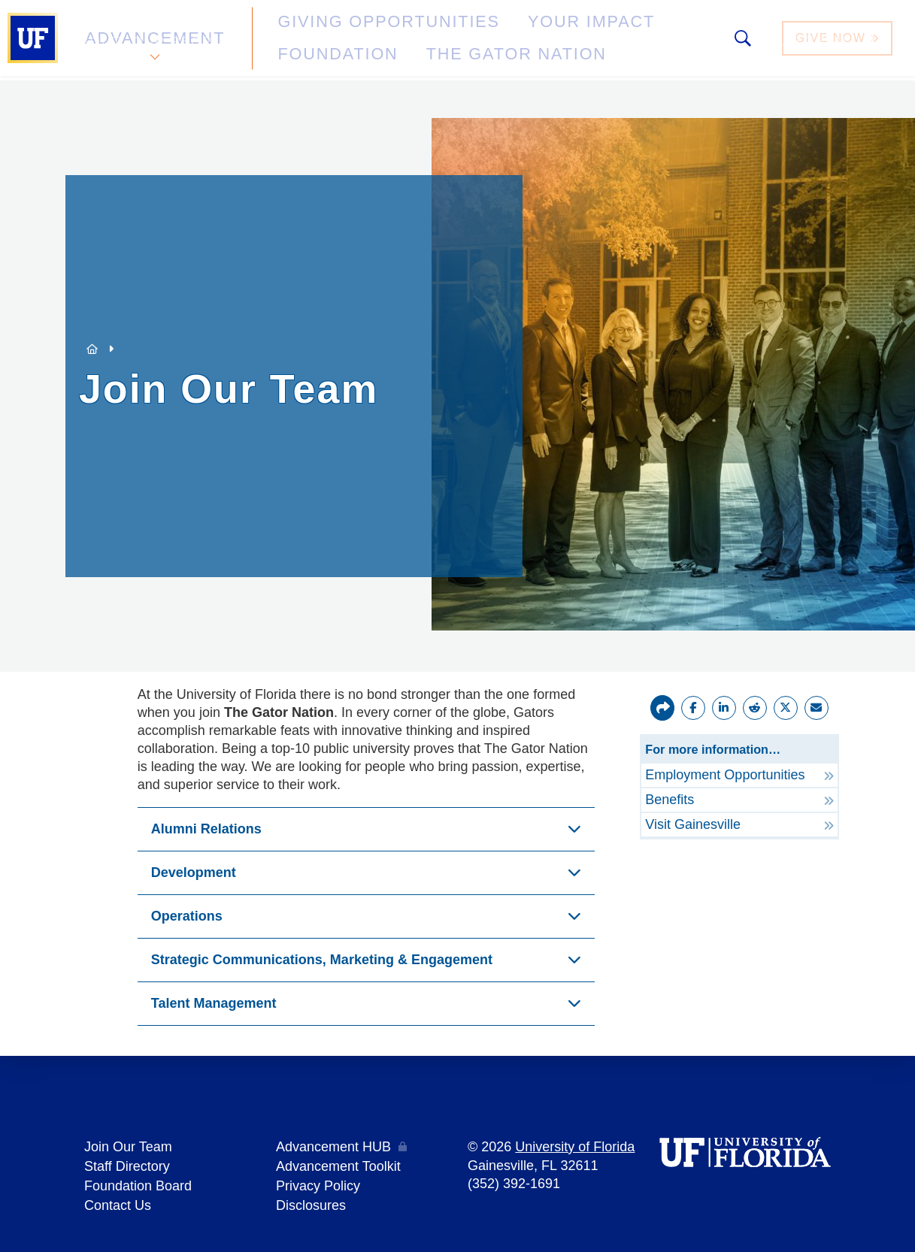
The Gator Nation (327, 48)
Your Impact (500, 32)
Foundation (621, 32)
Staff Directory (127, 1164)
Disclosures (311, 1200)
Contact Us (117, 1200)
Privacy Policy (318, 1182)
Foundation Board (138, 1182)
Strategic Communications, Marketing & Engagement (321, 959)
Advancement (153, 40)
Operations (187, 916)
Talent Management (214, 1003)
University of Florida (575, 1146)
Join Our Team (128, 1146)
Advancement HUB (333, 1146)
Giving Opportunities (342, 32)
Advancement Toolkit (338, 1164)
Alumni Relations (206, 828)
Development (193, 872)
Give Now (839, 40)
